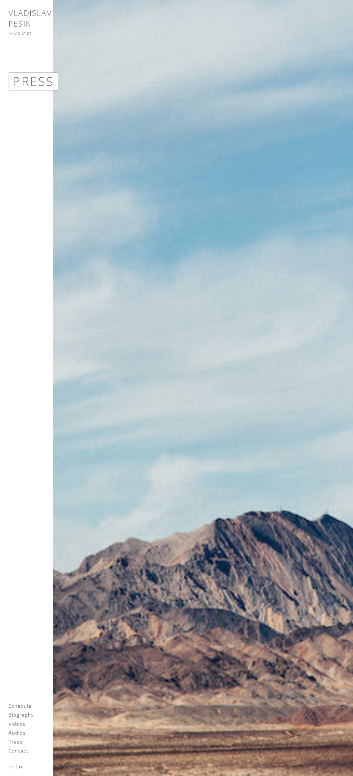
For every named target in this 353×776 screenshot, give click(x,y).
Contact (19, 751)
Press (16, 742)
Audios (17, 733)
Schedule (20, 706)
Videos (17, 724)
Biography (21, 715)
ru (21, 766)
